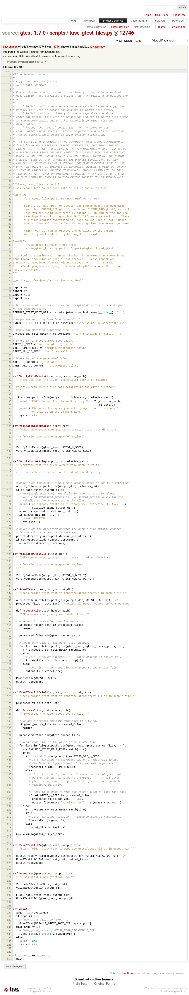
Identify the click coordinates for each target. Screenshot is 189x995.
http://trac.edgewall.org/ (173, 991)
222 (9, 859)
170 (9, 675)
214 (9, 831)
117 (9, 487)
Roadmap (89, 20)
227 (9, 877)
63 (9, 295)
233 (9, 898)
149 (9, 600)
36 (9, 199)
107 (9, 451)
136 (9, 554)
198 (9, 774)
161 (9, 643)
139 (9, 565)
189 (9, 742)
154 (9, 618)
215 (9, 835)
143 (9, 579)
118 (9, 490)
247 (9, 948)
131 (9, 536)
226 (9, 874)
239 (9, 920)
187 (9, 735)
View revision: (124, 40)
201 (9, 785)
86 (9, 376)
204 (9, 796)
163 (9, 650)
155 (9, 622)
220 (9, 852)
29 (9, 174)
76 (9, 341)
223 (9, 863)
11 (9, 110)
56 (9, 270)
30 (9, 177)
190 (9, 746)
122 (9, 504)
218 (9, 845)
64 (9, 298)
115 (9, 479)
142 (9, 575)
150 (9, 604)
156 (9, 625)
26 (9, 163)
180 (9, 710)
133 (9, 543)
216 (9, 838)
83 (9, 366)
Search (160, 20)
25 (9, 160)
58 (9, 277)
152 (9, 611)
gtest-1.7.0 (33, 33)
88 (9, 384)
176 (9, 696)
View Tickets (139, 20)
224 (9, 867)
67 (9, 309)
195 (9, 764)
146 (9, 589)
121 (9, 501)
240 (9, 923)
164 (9, 653)
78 (9, 348)
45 (9, 231)
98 (9, 419)
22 (9, 149)
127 (9, 522)
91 (9, 394)
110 (9, 462)
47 (9, 238)
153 (9, 614)
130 (9, 533)
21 (9, 146)
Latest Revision (120, 27)
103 (9, 437)
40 (9, 213)
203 (9, 792)
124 (9, 511)
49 (9, 245)
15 (9, 124)
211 (9, 820)
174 (9, 689)
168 (9, 668)
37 (9, 202)
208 (9, 810)
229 (9, 884)
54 (9, 263)
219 (9, 849)
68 (9, 312)
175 (9, 693)
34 (9, 192)
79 (9, 351)
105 (9, 444)
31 (9, 181)
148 (9, 597)
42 (9, 220)
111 (9, 465)
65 (9, 302)
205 (9, 799)
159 (9, 636)
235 (9, 906)
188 (9, 739)
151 (9, 607)
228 (9, 881)
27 (9, 167)
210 (9, 817)
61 (9, 288)
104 (9, 440)
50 (9, 249)
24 (9, 156)
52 (9, 256)
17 (9, 131)
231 (9, 891)
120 (9, 497)
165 (9, 657)
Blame (162, 27)
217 (9, 842)
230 (9, 888)
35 (9, 195)
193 (9, 757)
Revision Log (178, 27)
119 (9, 494)
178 (9, 703)
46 (9, 234)
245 (9, 941)
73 (9, 330)
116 (9, 483)
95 (9, 408)
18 (9, 135)
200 (9, 781)
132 (9, 540)
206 (9, 803)
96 (9, 412)
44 (9, 227)
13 (9, 117)
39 (9, 210)
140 (9, 568)
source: (10, 33)
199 (9, 778)
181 (9, 714)
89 (9, 387)
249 (9, 955)
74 (9, 334)
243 (9, 934)
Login (147, 15)
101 (9, 430)
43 (9, 224)
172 (9, 682)
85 (9, 373)
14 (9, 121)
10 (9, 106)
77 (9, 344)
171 (9, 678)
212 (9, 824)
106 (9, 448)
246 (9, 945)
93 (9, 401)
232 (9, 895)
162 (9, 646)
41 (9, 217)
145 (9, 586)
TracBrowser (129, 973)
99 (9, 423)
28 (9, 170)
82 (9, 362)
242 (9, 931)
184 (9, 724)
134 (9, 547)
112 (9, 469)
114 (9, 476)
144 (9, 582)
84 (9, 369)
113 (9, 472)
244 (9, 938)
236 (9, 909)
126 (9, 519)
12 (9, 114)
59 (9, 280)
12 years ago (97, 46)
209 (9, 813)
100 (9, 426)
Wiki (73, 20)
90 (9, 391)
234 (9, 902)
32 (9, 185)
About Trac (179, 15)
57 (9, 273)
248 (9, 952)
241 (9, 927)
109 (9, 458)
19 (9, 138)
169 (9, 671)
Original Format (105, 984)
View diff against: (170, 40)
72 (9, 327)
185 (9, 728)
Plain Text (80, 984)
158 (9, 632)
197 (9, 771)
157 (9, 629)
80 (9, 355)
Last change (10, 46)
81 (9, 359)
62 (9, 291)
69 (9, 316)
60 (9, 284)
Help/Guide (162, 15)
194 (9, 760)
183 (9, 721)
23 (9, 153)
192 (9, 753)
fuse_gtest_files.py (91, 33)
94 (9, 405)
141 (9, 572)
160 (9, 639)
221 (9, 856)
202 (9, 788)
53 (9, 259)
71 (9, 323)
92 (9, 398)
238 (9, 916)
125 (9, 515)
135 (9, 550)
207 (9, 806)
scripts (57, 33)
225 (9, 870)
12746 (126, 33)
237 (9, 913)
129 (9, 529)
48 (9, 241)
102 (9, 433)
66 (9, 305)
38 (9, 206)
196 (9, 767)
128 (9, 526)
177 (9, 700)
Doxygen (178, 20)
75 (9, 337)
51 (9, 252)
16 (9, 128)
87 (9, 380)
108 (9, 455)
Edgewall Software (41, 991)
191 (9, 749)
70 (9, 320)
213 (9, 827)
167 (9, 664)
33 (9, 188)
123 (9, 508)
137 (9, 558)
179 (9, 707)
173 (9, 685)
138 (9, 561)
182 (9, 717)
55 (9, 266)
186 (9, 732)
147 (9, 593)
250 (9, 959)
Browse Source (113, 20)
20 (9, 142)
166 (9, 661)
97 (9, 415)
